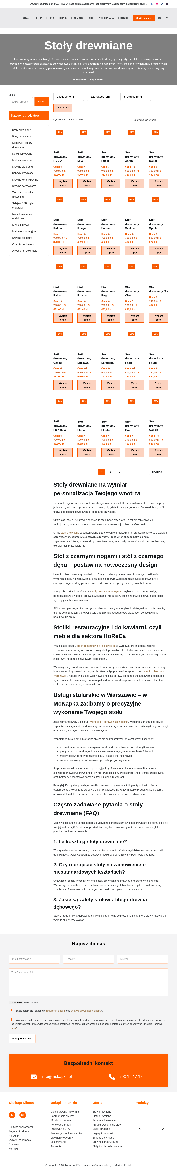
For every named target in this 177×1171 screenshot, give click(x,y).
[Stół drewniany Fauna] (158, 338)
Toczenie (56, 1146)
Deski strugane (101, 1128)
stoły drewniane (70, 532)
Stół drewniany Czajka (60, 358)
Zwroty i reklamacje (20, 1140)
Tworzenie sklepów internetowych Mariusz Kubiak (104, 1165)
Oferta (50, 18)
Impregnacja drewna (62, 1115)
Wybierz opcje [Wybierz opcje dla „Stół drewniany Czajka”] (63, 385)
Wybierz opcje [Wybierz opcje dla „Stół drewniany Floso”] (87, 452)
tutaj (13, 1028)
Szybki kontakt (144, 18)
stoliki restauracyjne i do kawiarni (96, 645)
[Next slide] (163, 1128)
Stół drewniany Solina (108, 224)
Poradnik (14, 1135)
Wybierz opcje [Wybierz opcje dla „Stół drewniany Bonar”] (159, 183)
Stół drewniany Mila (84, 156)
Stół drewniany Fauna (156, 358)
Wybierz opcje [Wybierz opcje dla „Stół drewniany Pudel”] (111, 183)
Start (26, 18)
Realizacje (77, 18)
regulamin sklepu (55, 1010)
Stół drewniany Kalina (60, 224)
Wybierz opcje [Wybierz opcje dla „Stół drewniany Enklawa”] (87, 385)
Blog (91, 18)
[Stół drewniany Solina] (110, 204)
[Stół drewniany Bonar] (158, 137)
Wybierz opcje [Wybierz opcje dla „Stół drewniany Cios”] (135, 318)
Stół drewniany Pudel (108, 156)
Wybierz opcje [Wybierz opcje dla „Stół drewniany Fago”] (135, 385)
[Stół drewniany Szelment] (134, 204)
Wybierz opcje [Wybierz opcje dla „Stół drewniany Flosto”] (111, 452)
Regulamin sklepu (19, 1131)
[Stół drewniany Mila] (86, 137)
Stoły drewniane (102, 1111)
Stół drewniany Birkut (60, 291)
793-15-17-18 (131, 1076)
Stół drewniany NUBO (60, 156)
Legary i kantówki (103, 1133)
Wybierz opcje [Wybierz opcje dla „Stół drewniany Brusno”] (87, 318)
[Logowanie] (159, 18)
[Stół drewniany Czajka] (63, 338)
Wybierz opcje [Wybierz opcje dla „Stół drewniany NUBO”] (63, 183)
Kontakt (123, 18)
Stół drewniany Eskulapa (108, 358)
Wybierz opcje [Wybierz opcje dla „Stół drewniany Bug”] (111, 318)
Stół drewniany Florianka (60, 425)
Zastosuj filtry (63, 107)
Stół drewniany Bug (108, 291)
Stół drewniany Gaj (132, 426)
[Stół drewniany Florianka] (63, 406)
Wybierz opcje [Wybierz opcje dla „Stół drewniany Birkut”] (63, 318)
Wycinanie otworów (62, 1137)
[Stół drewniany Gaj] (134, 406)
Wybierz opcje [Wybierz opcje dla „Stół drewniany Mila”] (87, 183)
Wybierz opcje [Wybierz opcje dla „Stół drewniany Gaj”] (135, 452)
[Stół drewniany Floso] (86, 406)
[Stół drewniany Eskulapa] (110, 338)
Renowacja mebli (61, 1124)
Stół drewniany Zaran (132, 156)
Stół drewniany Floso (84, 426)
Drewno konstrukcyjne (105, 1141)
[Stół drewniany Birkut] (63, 271)
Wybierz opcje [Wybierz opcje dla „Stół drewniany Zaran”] (135, 183)
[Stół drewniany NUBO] (63, 137)
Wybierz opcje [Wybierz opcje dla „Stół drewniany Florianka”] (63, 452)
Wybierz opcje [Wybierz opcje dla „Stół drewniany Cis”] (159, 318)
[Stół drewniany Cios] (134, 271)
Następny (158, 472)
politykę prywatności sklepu (86, 1010)
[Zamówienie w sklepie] (149, 120)
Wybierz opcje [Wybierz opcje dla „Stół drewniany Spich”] (159, 250)
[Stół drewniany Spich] (158, 204)
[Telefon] (162, 4)
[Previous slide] (139, 1128)
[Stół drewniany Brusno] (86, 271)
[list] (151, 1128)
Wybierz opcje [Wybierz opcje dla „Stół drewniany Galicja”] (159, 452)
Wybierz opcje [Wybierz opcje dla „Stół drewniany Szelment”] (135, 250)
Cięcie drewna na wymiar (65, 1111)
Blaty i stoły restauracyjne (107, 1146)
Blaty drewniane (102, 1115)
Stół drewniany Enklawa (84, 358)
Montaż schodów (61, 1120)
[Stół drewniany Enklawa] (86, 338)
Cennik (63, 18)
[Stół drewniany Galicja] (158, 406)
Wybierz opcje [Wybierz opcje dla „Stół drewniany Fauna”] (159, 385)
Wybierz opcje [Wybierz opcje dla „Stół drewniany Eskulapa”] (111, 385)
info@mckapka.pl (56, 1076)
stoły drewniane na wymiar (107, 591)
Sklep (38, 18)
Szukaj (12, 94)
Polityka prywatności (21, 1126)
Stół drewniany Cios (132, 291)
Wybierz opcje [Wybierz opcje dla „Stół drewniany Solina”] (111, 250)
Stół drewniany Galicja (156, 425)
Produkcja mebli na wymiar (66, 1133)
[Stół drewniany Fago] (134, 338)
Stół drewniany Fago (132, 358)
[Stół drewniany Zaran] (134, 137)
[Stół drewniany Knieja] (86, 204)
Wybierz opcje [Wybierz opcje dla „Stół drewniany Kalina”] (63, 250)
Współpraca (106, 18)
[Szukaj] (152, 18)
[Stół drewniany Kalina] (63, 204)
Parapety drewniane (104, 1120)
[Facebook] (152, 4)
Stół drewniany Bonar (156, 156)
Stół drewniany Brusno (84, 291)
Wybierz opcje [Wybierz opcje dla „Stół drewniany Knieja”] (87, 250)
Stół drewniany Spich (156, 224)
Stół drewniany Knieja (84, 224)
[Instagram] (157, 4)
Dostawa (14, 1144)
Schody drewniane (103, 1137)
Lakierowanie (58, 1141)
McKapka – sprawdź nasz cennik (109, 721)
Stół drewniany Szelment (132, 224)
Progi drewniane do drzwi (107, 1124)
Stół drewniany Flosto (108, 426)
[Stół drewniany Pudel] (110, 137)
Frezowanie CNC (60, 1128)
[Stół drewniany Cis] (158, 271)
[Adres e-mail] (167, 4)
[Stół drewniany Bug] (110, 271)
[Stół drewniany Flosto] (110, 406)
